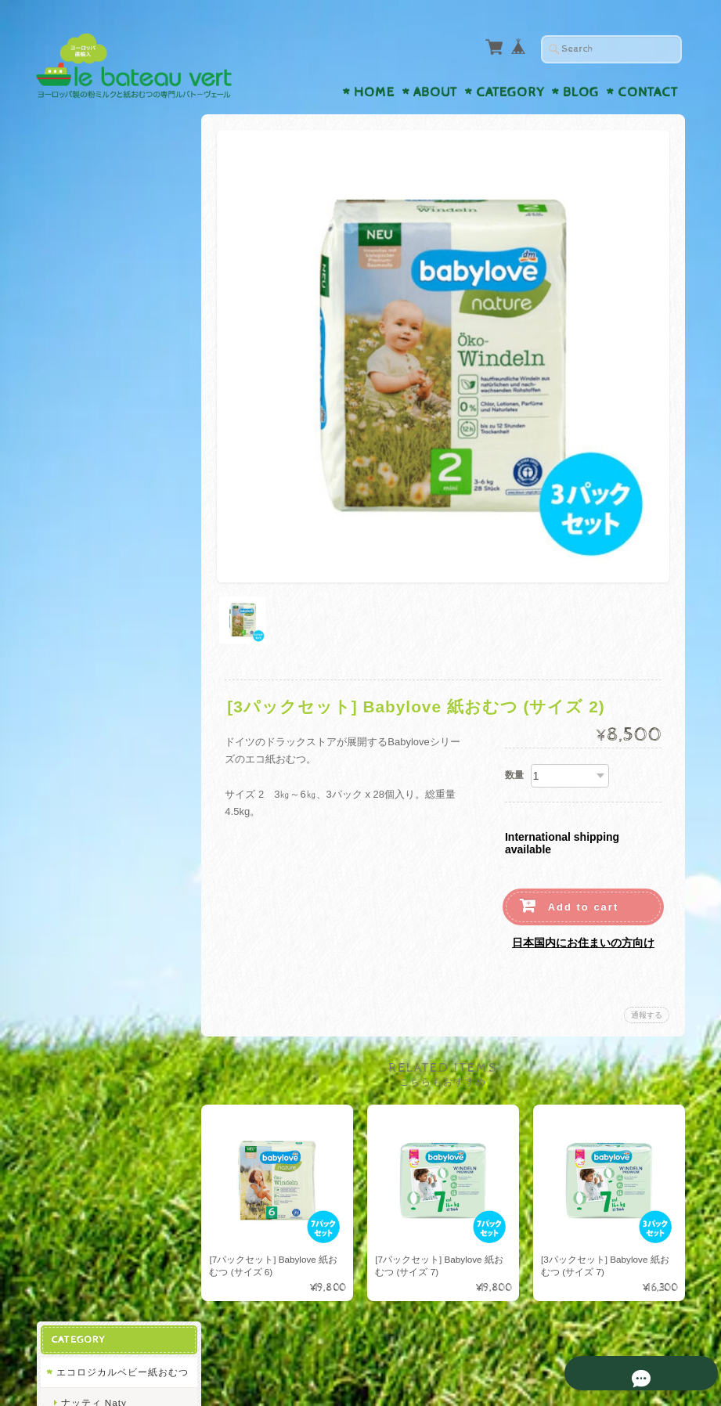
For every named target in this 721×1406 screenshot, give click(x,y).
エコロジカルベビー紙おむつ (117, 172)
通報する (646, 1011)
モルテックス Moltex (108, 270)
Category (510, 92)
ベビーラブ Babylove (109, 330)
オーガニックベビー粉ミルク (117, 442)
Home (374, 92)
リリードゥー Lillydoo (111, 239)
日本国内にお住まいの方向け (583, 938)
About (435, 92)
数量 (514, 771)
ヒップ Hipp (88, 299)
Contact (648, 92)
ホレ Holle (84, 479)
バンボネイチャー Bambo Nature (119, 367)
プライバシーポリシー (106, 912)
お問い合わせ (87, 880)
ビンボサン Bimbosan (110, 643)
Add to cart (583, 903)
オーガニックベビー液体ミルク (117, 711)
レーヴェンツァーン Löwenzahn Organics (110, 515)
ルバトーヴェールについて (115, 850)
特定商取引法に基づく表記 (115, 943)
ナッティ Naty (93, 209)
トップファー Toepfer (110, 553)
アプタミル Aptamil (105, 674)
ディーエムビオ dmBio (112, 583)
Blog (581, 92)
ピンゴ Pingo (90, 403)
